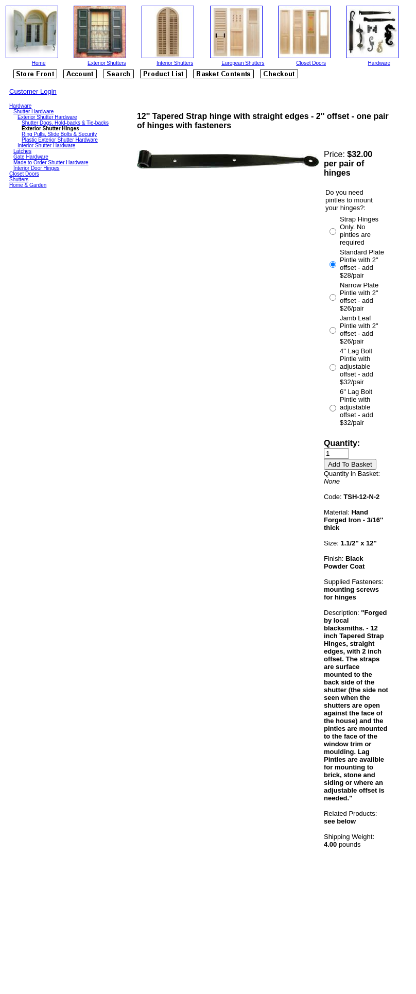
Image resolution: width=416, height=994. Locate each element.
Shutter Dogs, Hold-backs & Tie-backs (65, 123)
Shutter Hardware (33, 111)
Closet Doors (311, 63)
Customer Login (33, 91)
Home (39, 63)
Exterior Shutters (107, 63)
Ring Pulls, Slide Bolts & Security (59, 134)
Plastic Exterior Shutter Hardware (60, 140)
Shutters (18, 179)
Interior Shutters (175, 63)
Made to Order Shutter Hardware (51, 162)
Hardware (379, 63)
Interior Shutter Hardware (46, 145)
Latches (22, 151)
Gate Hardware (30, 157)
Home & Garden (27, 185)
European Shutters (242, 63)
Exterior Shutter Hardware (47, 117)
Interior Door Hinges (36, 168)
